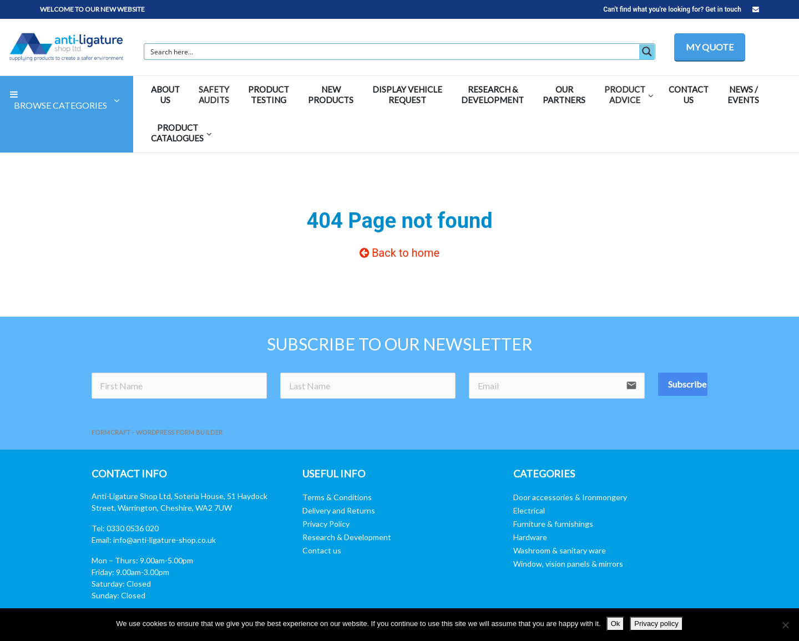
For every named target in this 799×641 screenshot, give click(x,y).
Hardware (530, 537)
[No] (785, 624)
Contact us (321, 550)
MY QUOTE (710, 47)
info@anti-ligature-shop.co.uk (164, 540)
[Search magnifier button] (647, 51)
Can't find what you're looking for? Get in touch (681, 9)
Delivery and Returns (338, 510)
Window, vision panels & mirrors (568, 563)
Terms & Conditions (337, 497)
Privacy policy (656, 623)
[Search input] (392, 51)
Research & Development (346, 537)
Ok (615, 623)
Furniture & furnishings (553, 523)
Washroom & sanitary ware (559, 550)
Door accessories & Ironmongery (570, 497)
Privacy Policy (326, 523)
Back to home (399, 253)
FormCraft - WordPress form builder (157, 432)
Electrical (529, 510)
